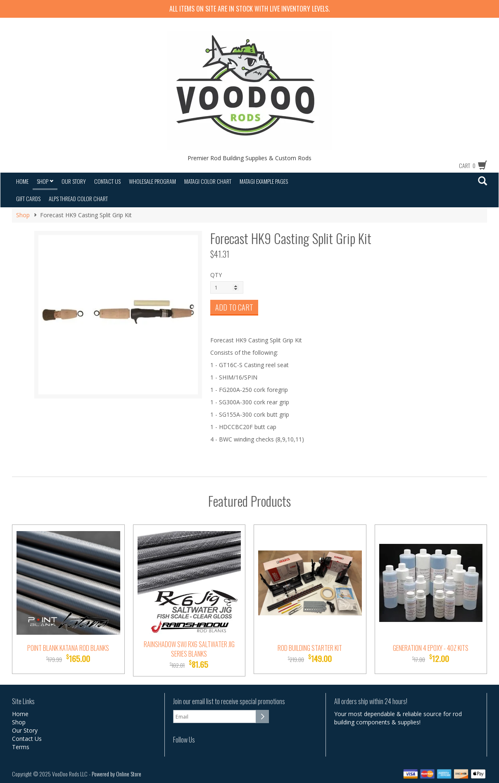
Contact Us (107, 181)
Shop (45, 181)
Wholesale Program (152, 181)
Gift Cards (28, 198)
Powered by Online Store (116, 773)
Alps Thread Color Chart (78, 198)
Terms (20, 747)
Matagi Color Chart (207, 181)
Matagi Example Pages (264, 181)
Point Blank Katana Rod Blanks (68, 648)
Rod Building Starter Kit (310, 648)
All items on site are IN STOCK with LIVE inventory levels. (249, 9)
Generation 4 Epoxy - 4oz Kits (430, 648)
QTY (216, 275)
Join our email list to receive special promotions (229, 701)
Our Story (74, 181)
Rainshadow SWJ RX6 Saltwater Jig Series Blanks (189, 649)
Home (22, 181)
